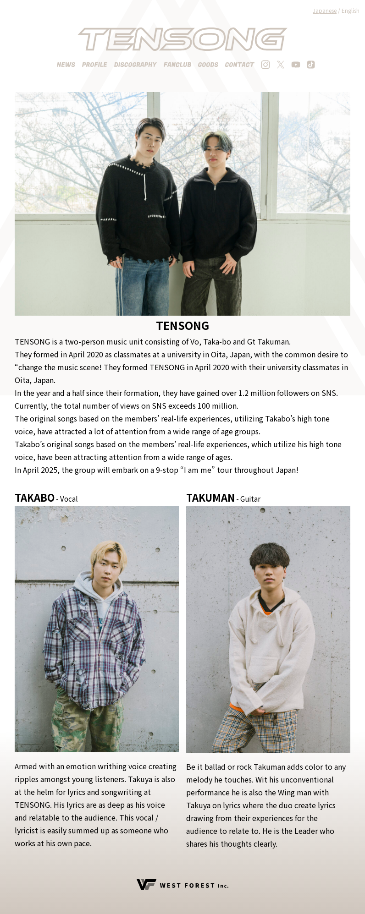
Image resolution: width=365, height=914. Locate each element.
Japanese (325, 10)
